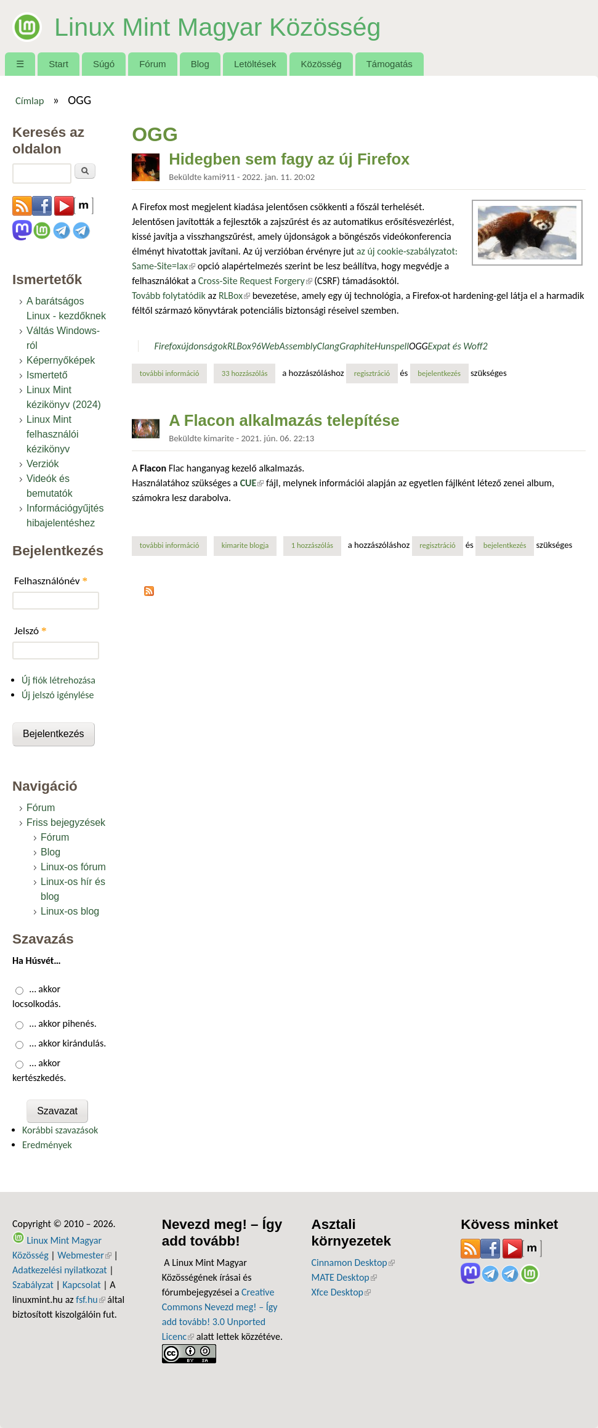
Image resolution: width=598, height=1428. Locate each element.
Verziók (42, 464)
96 (256, 346)
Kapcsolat (81, 1285)
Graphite (356, 346)
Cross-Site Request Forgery (255, 281)
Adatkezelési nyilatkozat (59, 1270)
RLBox (234, 295)
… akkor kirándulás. (68, 1043)
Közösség (321, 64)
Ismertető (47, 375)
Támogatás (389, 64)
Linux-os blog (70, 911)
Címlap (29, 100)
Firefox (167, 346)
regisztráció (372, 373)
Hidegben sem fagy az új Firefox (289, 159)
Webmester (84, 1255)
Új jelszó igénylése (58, 695)
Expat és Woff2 (458, 346)
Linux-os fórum (73, 867)
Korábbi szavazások (60, 1130)
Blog (200, 64)
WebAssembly (289, 346)
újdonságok (204, 346)
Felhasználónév (50, 580)
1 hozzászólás (312, 545)
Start (58, 64)
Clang (328, 346)
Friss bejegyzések (65, 822)
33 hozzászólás (245, 373)
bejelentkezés (439, 373)
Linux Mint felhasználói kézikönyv (52, 434)
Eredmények (47, 1145)
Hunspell (391, 346)
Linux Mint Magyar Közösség (231, 25)
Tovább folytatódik (168, 295)
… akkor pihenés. (63, 1023)
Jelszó (30, 630)
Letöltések (255, 64)
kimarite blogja (245, 545)
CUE (252, 483)
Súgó (104, 64)
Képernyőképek (60, 360)
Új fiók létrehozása (58, 680)
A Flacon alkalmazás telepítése (284, 420)
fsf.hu (90, 1299)
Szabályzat (33, 1285)
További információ (173, 373)
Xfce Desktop (341, 1292)
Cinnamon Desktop (353, 1262)
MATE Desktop (344, 1277)
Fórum (152, 64)
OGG (418, 346)
